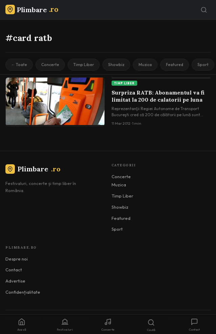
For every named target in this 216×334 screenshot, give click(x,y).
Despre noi (16, 259)
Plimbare (33, 168)
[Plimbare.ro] (31, 10)
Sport (203, 64)
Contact (13, 269)
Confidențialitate (22, 292)
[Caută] (204, 10)
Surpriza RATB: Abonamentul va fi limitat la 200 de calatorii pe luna (158, 96)
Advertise (15, 281)
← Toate (19, 64)
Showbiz (116, 64)
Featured (174, 64)
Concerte (50, 64)
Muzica (145, 64)
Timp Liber (83, 64)
